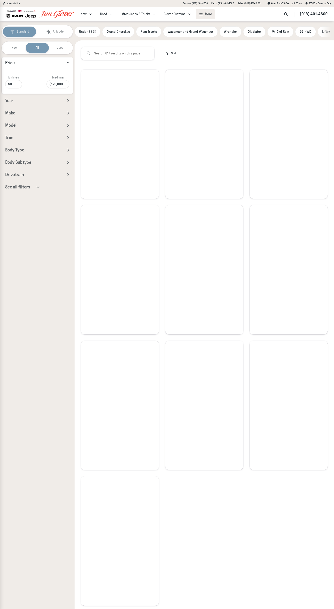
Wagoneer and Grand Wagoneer (190, 31)
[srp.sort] (171, 53)
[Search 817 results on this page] (118, 53)
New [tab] (14, 47)
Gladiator (254, 31)
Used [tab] (60, 47)
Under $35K (87, 31)
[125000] (57, 84)
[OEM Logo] (21, 14)
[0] (13, 84)
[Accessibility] (11, 3)
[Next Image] (329, 32)
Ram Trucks (149, 31)
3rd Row (280, 31)
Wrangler (230, 31)
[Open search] (286, 14)
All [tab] (37, 47)
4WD (305, 31)
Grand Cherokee (118, 31)
